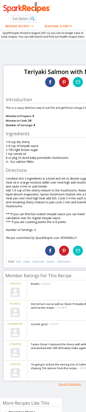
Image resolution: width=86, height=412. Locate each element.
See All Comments (70, 384)
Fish (18, 261)
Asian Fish (38, 261)
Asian (26, 261)
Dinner (51, 261)
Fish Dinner (63, 261)
